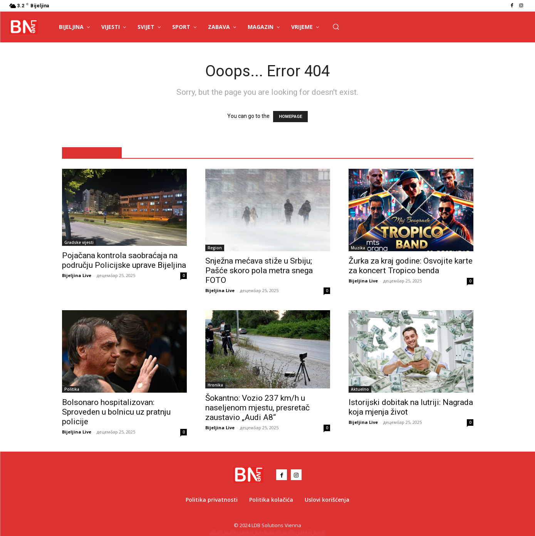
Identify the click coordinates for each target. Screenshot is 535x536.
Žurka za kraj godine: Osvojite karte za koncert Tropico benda (411, 265)
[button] (335, 26)
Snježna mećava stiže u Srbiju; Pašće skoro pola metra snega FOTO (259, 270)
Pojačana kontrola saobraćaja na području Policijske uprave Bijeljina (124, 260)
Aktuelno (360, 389)
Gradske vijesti (79, 242)
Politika (71, 389)
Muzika (358, 247)
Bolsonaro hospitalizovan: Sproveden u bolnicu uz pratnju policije (116, 412)
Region (215, 247)
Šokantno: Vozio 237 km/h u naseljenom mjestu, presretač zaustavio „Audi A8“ (257, 407)
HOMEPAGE (290, 116)
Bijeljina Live (76, 275)
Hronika (215, 385)
